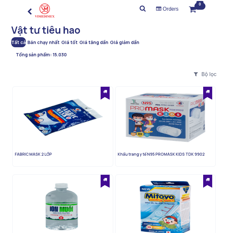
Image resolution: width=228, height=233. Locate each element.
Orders (167, 9)
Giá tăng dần (93, 42)
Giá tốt (69, 42)
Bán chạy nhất (43, 42)
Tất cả (18, 42)
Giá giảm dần (124, 42)
